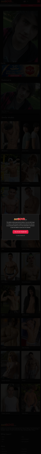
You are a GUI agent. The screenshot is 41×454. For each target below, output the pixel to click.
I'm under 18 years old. (20, 235)
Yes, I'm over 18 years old (20, 231)
